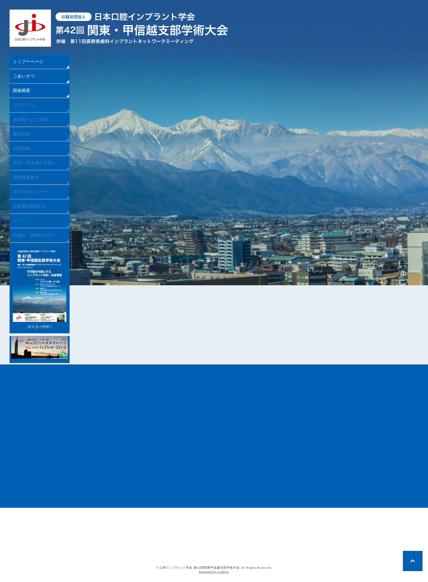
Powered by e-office (214, 571)
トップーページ (28, 61)
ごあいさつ (24, 76)
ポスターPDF (39, 288)
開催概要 (21, 90)
